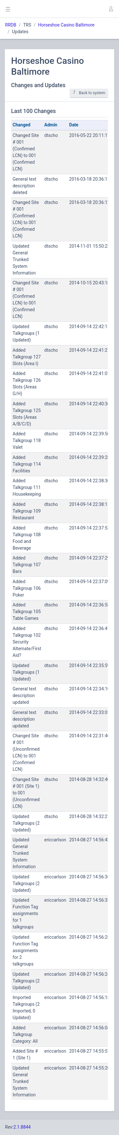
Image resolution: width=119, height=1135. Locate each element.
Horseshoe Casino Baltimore (66, 24)
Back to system (88, 92)
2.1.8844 (22, 1127)
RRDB (10, 24)
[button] (110, 9)
